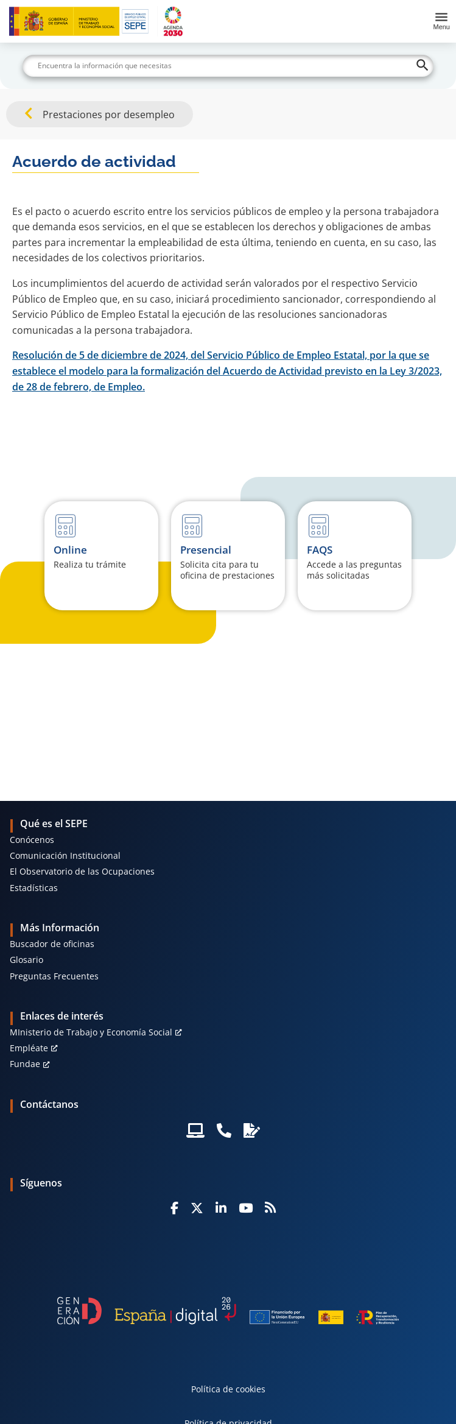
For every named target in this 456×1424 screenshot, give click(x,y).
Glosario (26, 959)
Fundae (25, 1064)
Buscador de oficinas (52, 944)
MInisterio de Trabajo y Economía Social (91, 1032)
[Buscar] (228, 66)
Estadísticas (34, 888)
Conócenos (32, 839)
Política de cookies (228, 1389)
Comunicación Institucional (65, 855)
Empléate (29, 1048)
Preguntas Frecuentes (54, 976)
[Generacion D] (228, 1310)
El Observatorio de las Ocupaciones (82, 871)
